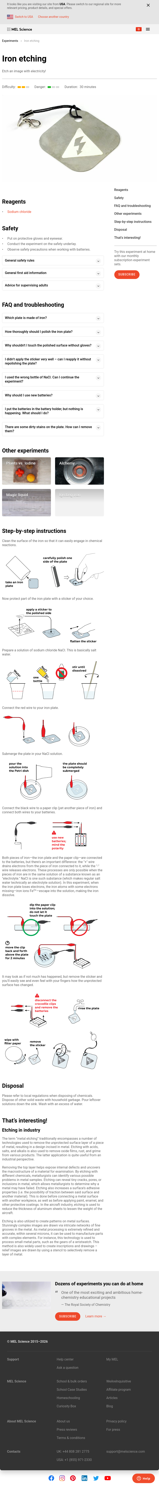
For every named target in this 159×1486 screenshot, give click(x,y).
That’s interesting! (127, 238)
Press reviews (67, 1430)
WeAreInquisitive (118, 1381)
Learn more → (95, 1316)
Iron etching (32, 40)
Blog (109, 1406)
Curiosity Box (66, 1406)
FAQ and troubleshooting (132, 206)
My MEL (112, 1359)
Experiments (10, 40)
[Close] (148, 5)
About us (63, 1421)
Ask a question (67, 1368)
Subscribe (127, 274)
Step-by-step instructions (133, 222)
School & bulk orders (72, 1381)
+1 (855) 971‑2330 (78, 1460)
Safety (119, 198)
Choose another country (53, 16)
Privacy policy (116, 1421)
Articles (112, 1398)
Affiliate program (118, 1390)
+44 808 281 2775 (76, 1451)
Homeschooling (68, 1398)
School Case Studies (72, 1390)
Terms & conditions (71, 1438)
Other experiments (128, 214)
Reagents (121, 190)
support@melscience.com (125, 1451)
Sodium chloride (19, 212)
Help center (65, 1359)
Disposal (120, 230)
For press (113, 1430)
